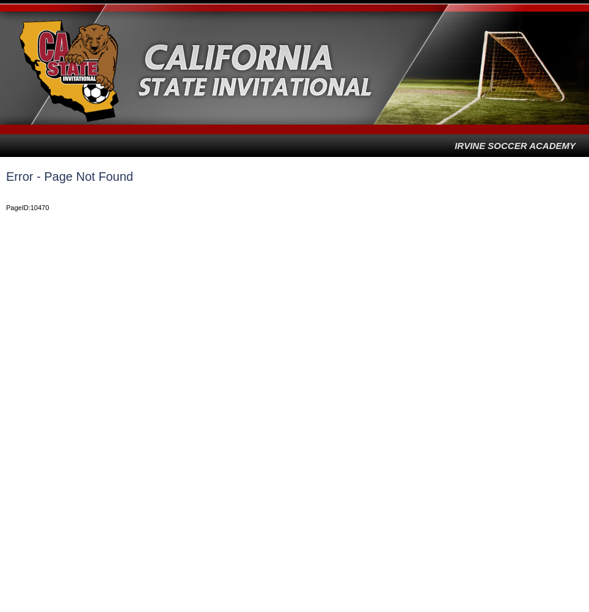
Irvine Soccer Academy (515, 145)
